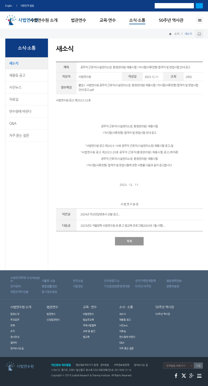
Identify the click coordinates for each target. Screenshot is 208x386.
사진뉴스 (15, 87)
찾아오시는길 (16, 348)
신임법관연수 (53, 319)
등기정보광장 (49, 291)
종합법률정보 (49, 286)
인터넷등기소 (111, 280)
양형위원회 (172, 286)
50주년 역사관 (171, 20)
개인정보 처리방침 (61, 365)
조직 (12, 331)
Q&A (12, 123)
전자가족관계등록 (145, 280)
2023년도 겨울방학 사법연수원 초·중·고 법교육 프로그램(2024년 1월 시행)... (122, 225)
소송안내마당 (25, 279)
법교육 (86, 336)
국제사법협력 (89, 325)
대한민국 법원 (27, 5)
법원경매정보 (174, 280)
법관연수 (78, 20)
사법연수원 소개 (43, 20)
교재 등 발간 (89, 331)
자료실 (13, 99)
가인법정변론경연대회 (117, 286)
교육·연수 (108, 20)
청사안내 (14, 336)
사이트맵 (200, 20)
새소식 (13, 63)
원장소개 (14, 313)
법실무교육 (88, 319)
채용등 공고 (17, 75)
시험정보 (78, 286)
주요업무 (14, 319)
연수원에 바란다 (20, 111)
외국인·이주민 (143, 286)
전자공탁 (15, 286)
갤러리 (13, 342)
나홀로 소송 (48, 280)
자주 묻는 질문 (19, 135)
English (8, 5)
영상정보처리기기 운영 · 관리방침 (92, 364)
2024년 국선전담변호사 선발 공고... (100, 214)
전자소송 (78, 280)
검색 (199, 5)
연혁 (12, 325)
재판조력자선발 (19, 291)
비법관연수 (88, 313)
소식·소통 (137, 20)
